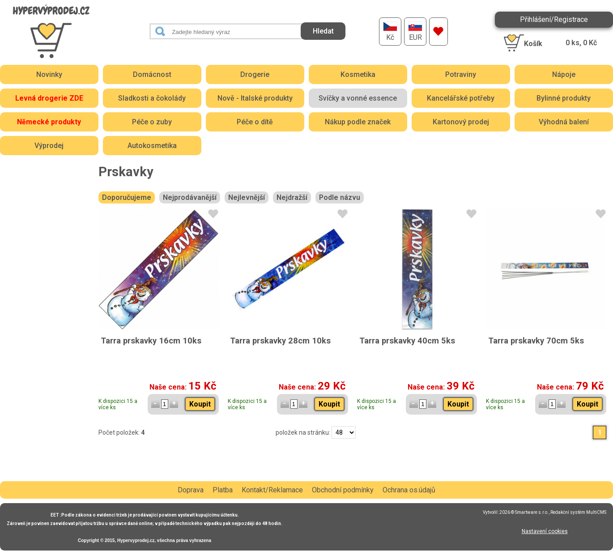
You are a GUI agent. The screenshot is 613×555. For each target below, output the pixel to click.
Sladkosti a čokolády (152, 98)
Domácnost (152, 74)
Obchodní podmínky (343, 490)
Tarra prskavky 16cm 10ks (151, 340)
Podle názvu (339, 197)
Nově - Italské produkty (255, 98)
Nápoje (563, 74)
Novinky (49, 74)
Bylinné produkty (563, 98)
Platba (223, 490)
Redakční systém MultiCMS (578, 512)
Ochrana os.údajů (409, 490)
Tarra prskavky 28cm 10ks (280, 340)
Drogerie (254, 74)
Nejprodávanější (190, 197)
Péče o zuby (152, 122)
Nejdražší (292, 197)
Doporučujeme (126, 197)
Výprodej (49, 145)
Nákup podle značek (358, 122)
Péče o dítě (255, 122)
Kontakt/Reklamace (272, 490)
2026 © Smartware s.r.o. (524, 512)
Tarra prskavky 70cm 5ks (536, 340)
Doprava (191, 490)
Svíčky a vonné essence (358, 98)
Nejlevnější (246, 197)
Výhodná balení (564, 122)
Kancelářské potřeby (460, 98)
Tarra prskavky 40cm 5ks (407, 340)
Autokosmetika (152, 145)
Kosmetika (358, 74)
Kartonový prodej (461, 122)
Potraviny (460, 74)
